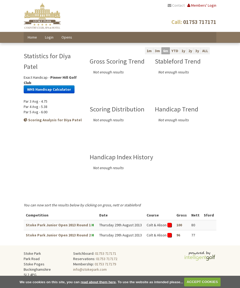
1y (183, 50)
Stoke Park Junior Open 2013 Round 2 (58, 235)
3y (197, 50)
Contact (176, 5)
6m (165, 50)
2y (190, 50)
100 (179, 225)
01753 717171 (105, 253)
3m (157, 50)
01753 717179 (105, 264)
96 (178, 235)
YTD (174, 50)
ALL (205, 50)
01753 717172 (106, 258)
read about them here (98, 282)
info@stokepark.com (90, 269)
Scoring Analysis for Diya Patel (53, 120)
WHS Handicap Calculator (49, 89)
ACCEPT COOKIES (202, 282)
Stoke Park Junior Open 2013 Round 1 (58, 225)
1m (149, 50)
